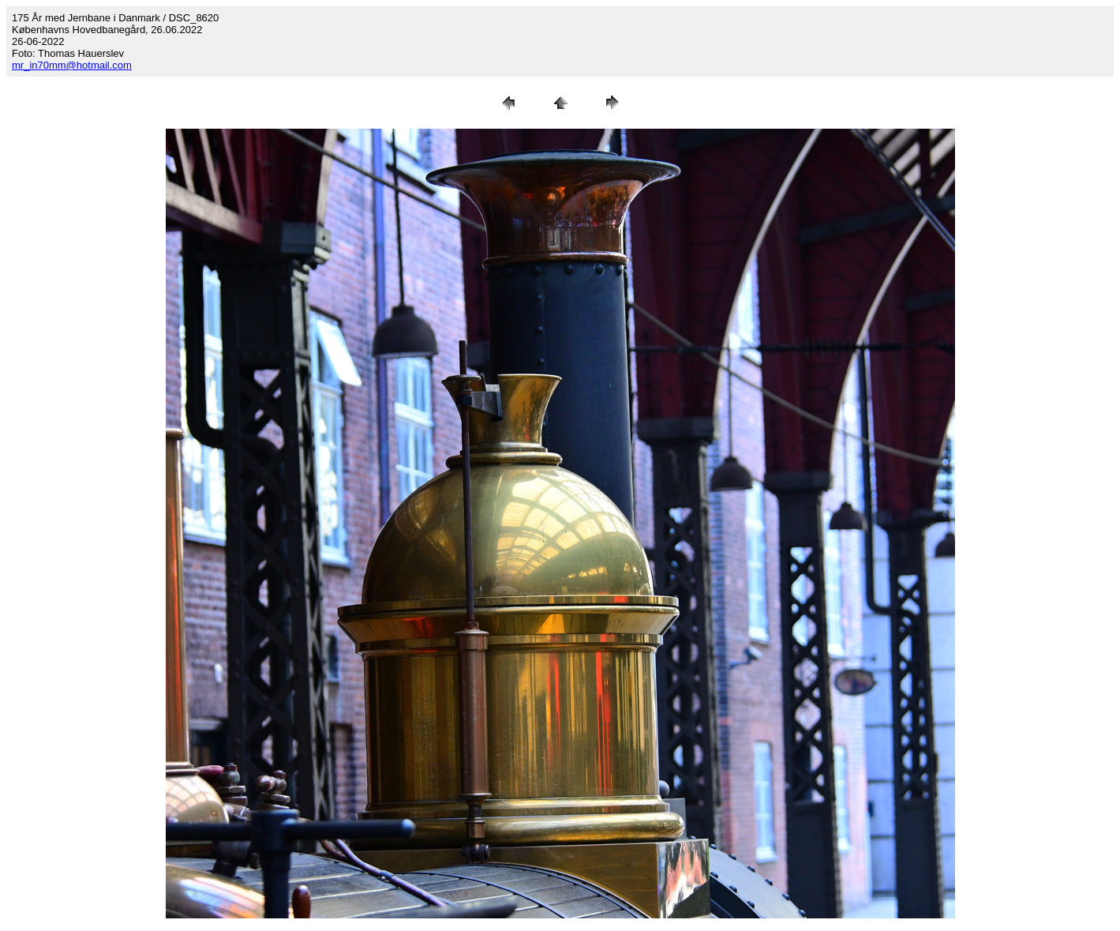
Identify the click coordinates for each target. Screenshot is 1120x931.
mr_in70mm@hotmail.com (72, 65)
